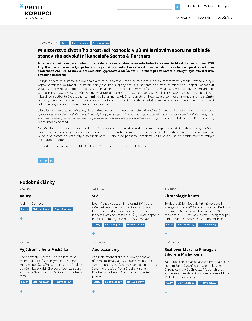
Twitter (208, 6)
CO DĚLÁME (225, 17)
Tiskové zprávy (101, 43)
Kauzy (64, 43)
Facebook (193, 6)
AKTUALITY (183, 17)
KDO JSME (204, 17)
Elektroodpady (80, 43)
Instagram (224, 6)
